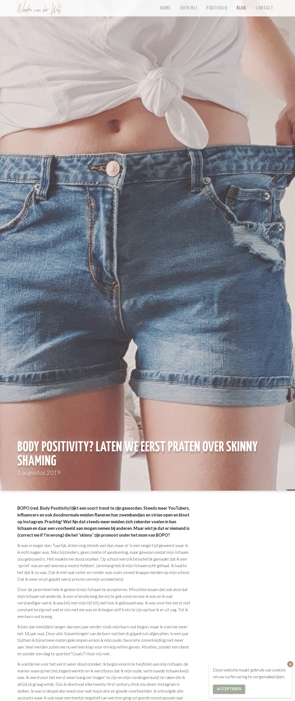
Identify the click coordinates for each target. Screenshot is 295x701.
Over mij (188, 8)
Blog (241, 8)
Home (165, 8)
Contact (264, 8)
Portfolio (217, 8)
